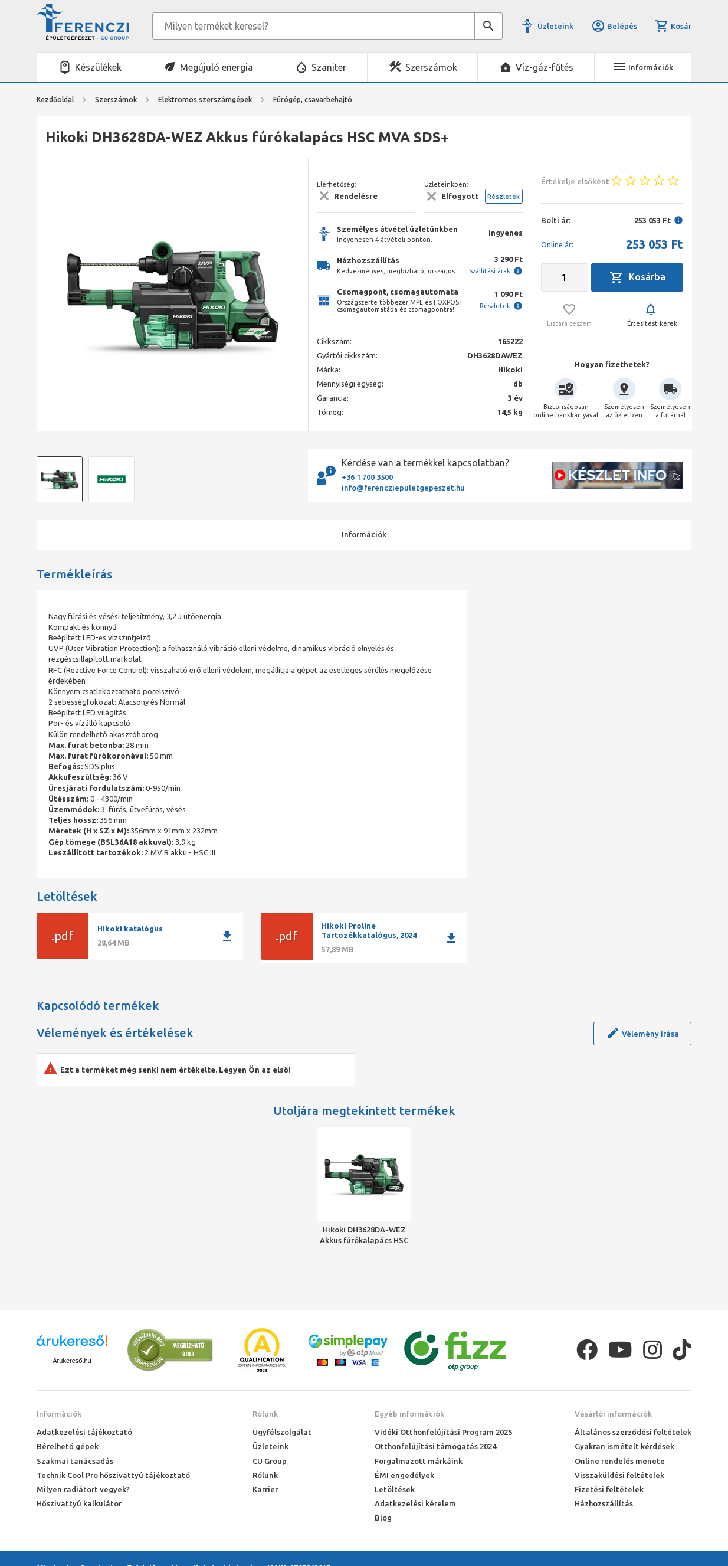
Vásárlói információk (613, 1414)
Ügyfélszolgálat (281, 1432)
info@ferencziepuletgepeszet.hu (403, 487)
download (227, 936)
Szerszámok (431, 67)
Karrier (265, 1489)
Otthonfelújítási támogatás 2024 (435, 1446)
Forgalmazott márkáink (419, 1461)
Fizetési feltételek (609, 1489)
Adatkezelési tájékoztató (84, 1432)
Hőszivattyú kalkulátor (79, 1503)
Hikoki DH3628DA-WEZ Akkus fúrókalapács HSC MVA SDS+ (364, 1235)
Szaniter (328, 67)
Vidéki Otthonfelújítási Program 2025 (443, 1432)
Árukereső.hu (72, 1360)
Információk (59, 1414)
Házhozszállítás (604, 1503)
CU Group (269, 1461)
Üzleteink (555, 26)
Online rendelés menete (620, 1461)
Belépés (614, 26)
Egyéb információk (409, 1414)
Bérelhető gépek (68, 1446)
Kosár (673, 26)
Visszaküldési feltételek (619, 1475)
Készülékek (98, 67)
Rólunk (265, 1414)
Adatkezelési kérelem (415, 1503)
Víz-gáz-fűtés (544, 67)
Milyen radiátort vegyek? (83, 1489)
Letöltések (395, 1489)
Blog (383, 1517)
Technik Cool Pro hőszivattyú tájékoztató (113, 1475)
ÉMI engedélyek (404, 1475)
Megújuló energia (216, 67)
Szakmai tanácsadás (75, 1461)
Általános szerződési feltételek (633, 1432)
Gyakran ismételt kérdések (624, 1446)
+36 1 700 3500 (367, 477)
